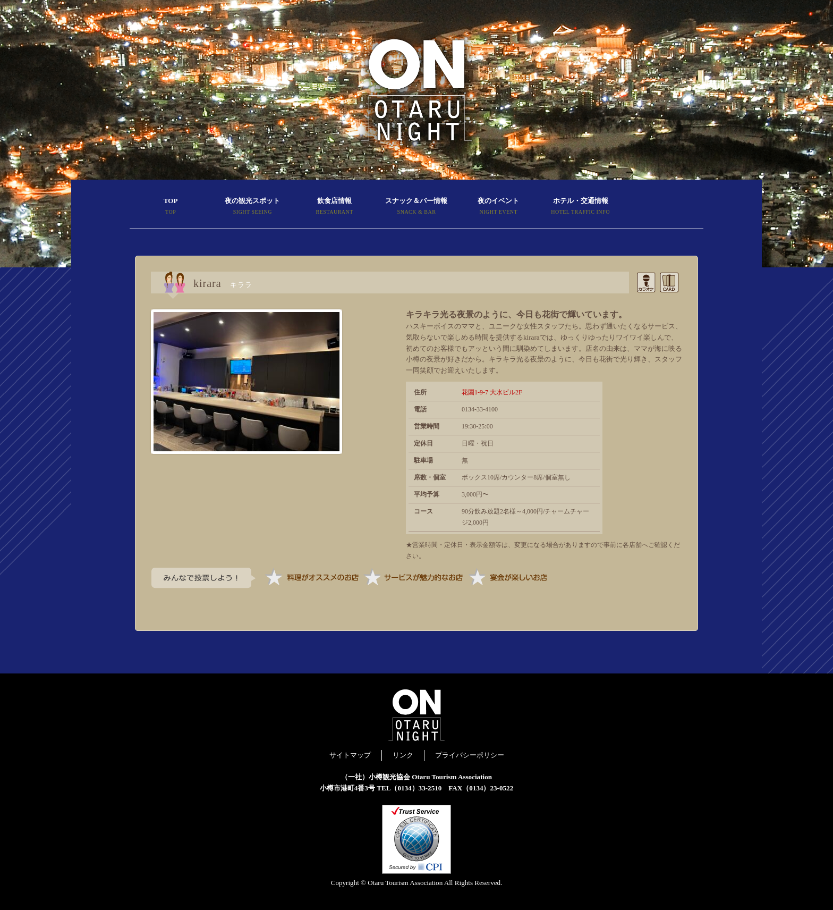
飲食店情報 (335, 207)
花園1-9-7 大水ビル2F (492, 392)
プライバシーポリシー (469, 755)
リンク (403, 755)
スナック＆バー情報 (416, 207)
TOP (170, 207)
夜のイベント (498, 207)
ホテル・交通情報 (580, 207)
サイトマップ (350, 755)
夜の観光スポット (252, 207)
